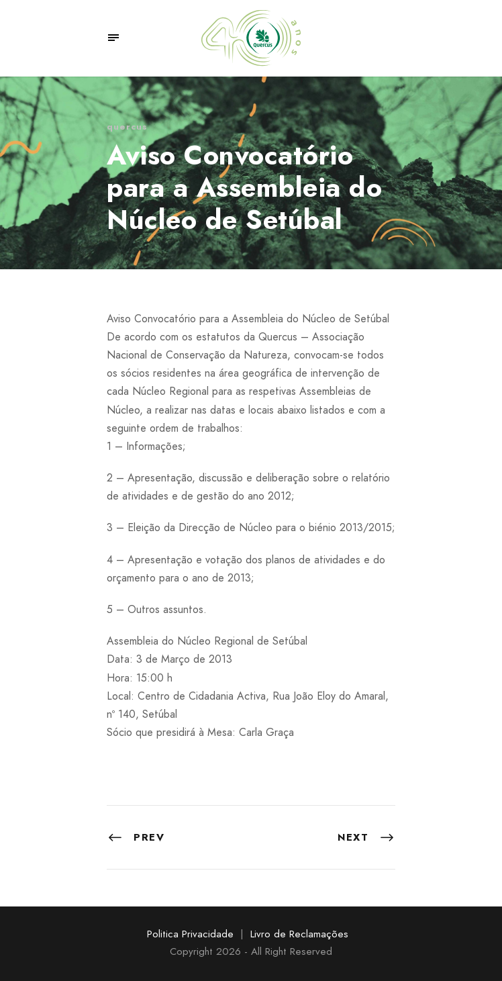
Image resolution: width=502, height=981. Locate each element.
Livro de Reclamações (299, 934)
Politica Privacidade (190, 934)
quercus (127, 126)
